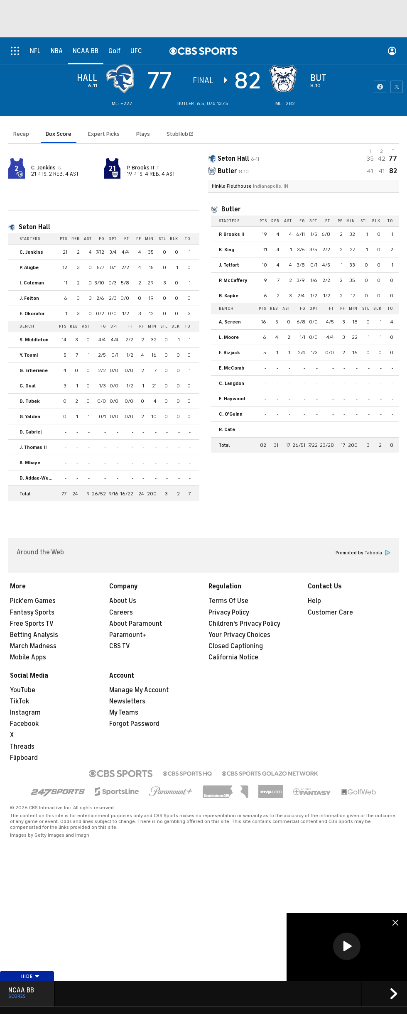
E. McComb (231, 367)
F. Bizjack (229, 352)
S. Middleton (34, 339)
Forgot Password (134, 724)
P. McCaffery (233, 280)
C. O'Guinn (231, 413)
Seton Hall (34, 227)
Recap (21, 133)
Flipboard (24, 758)
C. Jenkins (43, 167)
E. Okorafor (32, 313)
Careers (121, 612)
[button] (346, 946)
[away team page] (122, 78)
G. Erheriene (34, 370)
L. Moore (229, 337)
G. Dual (28, 385)
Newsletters (127, 701)
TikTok (19, 701)
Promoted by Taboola (363, 553)
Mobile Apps (28, 657)
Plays (143, 133)
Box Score (58, 133)
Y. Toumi (29, 355)
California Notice (233, 657)
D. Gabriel (31, 431)
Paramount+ (127, 635)
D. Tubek (30, 401)
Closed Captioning (235, 646)
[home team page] (285, 78)
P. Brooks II (140, 167)
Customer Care (330, 612)
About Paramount (135, 624)
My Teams (123, 712)
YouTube (22, 690)
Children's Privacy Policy (244, 624)
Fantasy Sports (32, 612)
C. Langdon (231, 383)
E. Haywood (232, 398)
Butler (231, 209)
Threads (22, 746)
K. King (226, 249)
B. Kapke (228, 295)
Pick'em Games (33, 601)
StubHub (180, 133)
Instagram (25, 712)
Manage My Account (139, 690)
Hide (30, 976)
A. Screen (230, 321)
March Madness (33, 646)
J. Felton (29, 298)
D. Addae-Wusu (37, 477)
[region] (347, 947)
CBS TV (119, 646)
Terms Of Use (228, 601)
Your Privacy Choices (239, 635)
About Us (122, 601)
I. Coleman (32, 282)
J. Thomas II (33, 447)
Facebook (24, 724)
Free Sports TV (32, 624)
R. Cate (227, 429)
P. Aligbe (29, 267)
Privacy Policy (228, 612)
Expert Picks (104, 133)
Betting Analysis (34, 635)
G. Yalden (30, 416)
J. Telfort (229, 264)
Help (314, 601)
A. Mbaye (30, 462)
